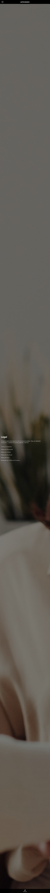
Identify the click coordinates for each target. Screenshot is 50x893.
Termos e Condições (6, 446)
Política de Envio (5, 457)
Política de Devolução (6, 455)
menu (3, 2)
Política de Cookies (6, 452)
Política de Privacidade (7, 449)
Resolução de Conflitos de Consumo (10, 460)
